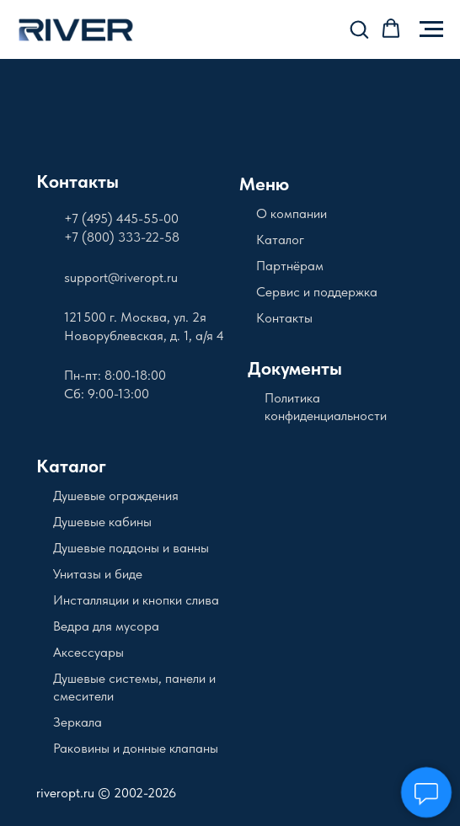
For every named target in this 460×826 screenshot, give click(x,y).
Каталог (280, 240)
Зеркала (77, 722)
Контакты (77, 181)
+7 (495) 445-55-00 (121, 218)
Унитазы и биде (97, 574)
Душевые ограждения (116, 496)
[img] (102, 108)
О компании (291, 213)
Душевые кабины (102, 522)
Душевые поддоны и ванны (131, 548)
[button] (359, 29)
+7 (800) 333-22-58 (121, 237)
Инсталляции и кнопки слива (136, 600)
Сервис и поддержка (316, 292)
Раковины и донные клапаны (135, 748)
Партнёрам (290, 266)
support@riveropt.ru (121, 277)
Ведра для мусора (106, 626)
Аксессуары (88, 652)
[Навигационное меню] (431, 29)
